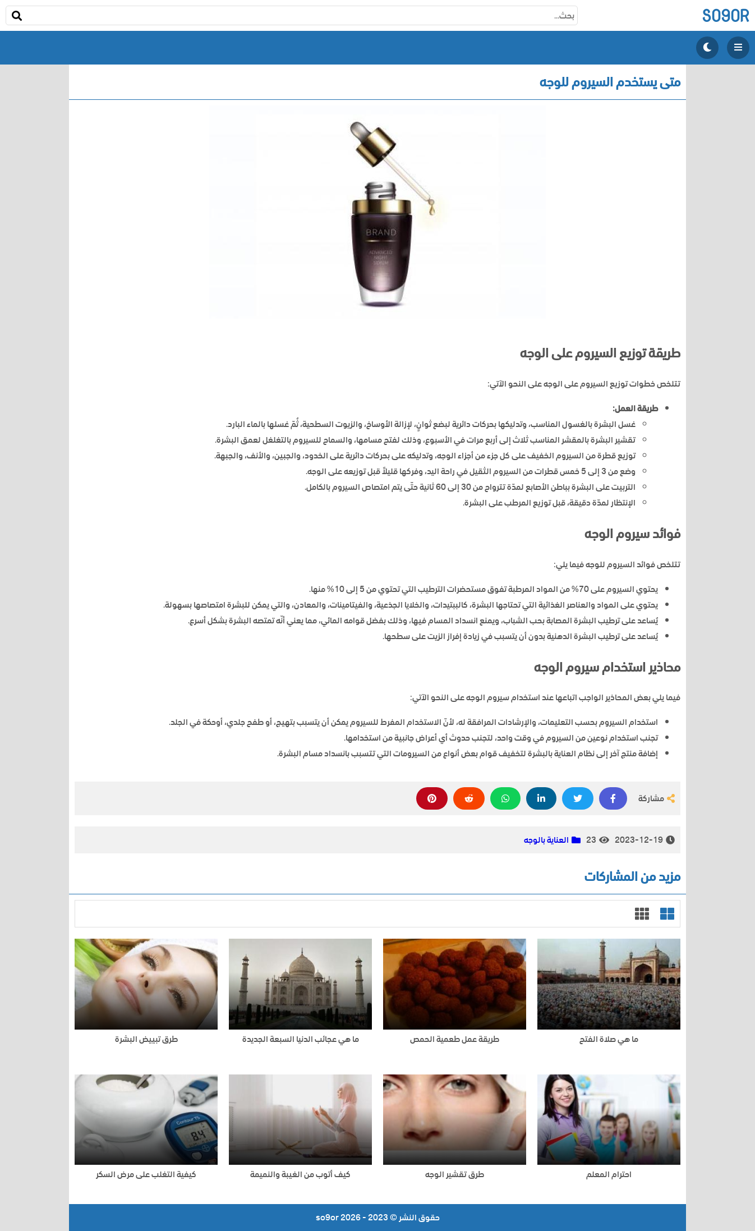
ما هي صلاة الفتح (608, 1039)
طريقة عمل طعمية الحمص (454, 1039)
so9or (725, 15)
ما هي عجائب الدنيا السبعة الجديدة (300, 1039)
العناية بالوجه (546, 840)
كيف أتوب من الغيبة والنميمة (300, 1175)
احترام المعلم (609, 1175)
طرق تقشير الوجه (454, 1175)
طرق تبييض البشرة (146, 1039)
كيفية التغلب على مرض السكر (146, 1175)
